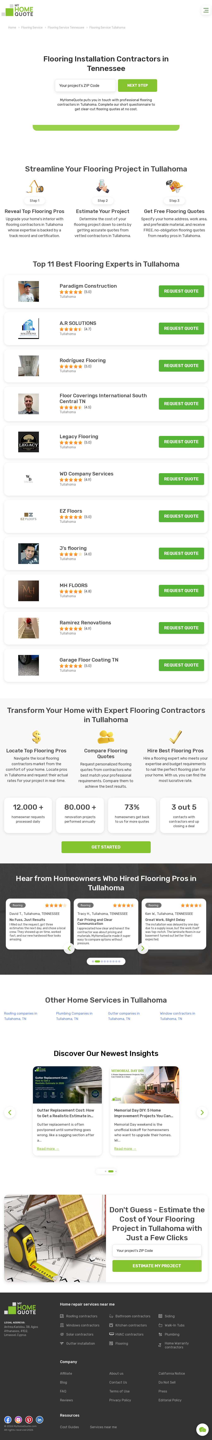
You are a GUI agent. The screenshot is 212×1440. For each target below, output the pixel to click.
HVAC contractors (126, 1334)
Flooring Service (32, 27)
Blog (63, 1382)
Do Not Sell (167, 1382)
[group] (67, 1111)
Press (163, 1391)
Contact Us (118, 1382)
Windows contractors (79, 1325)
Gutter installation (77, 1344)
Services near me (103, 1427)
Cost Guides (69, 1427)
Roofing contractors (78, 1316)
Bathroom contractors (129, 1316)
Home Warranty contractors (174, 1345)
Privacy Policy (120, 1400)
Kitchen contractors (128, 1325)
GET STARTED (106, 847)
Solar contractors (76, 1334)
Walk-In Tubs (171, 1325)
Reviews (66, 1400)
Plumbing (169, 1334)
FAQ (63, 1391)
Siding (167, 1316)
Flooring (118, 1344)
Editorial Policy (170, 1400)
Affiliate (66, 1373)
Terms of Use (119, 1391)
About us (116, 1373)
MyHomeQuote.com (25, 1426)
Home (12, 27)
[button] (93, 961)
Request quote (181, 291)
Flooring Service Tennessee (66, 27)
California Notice (172, 1373)
